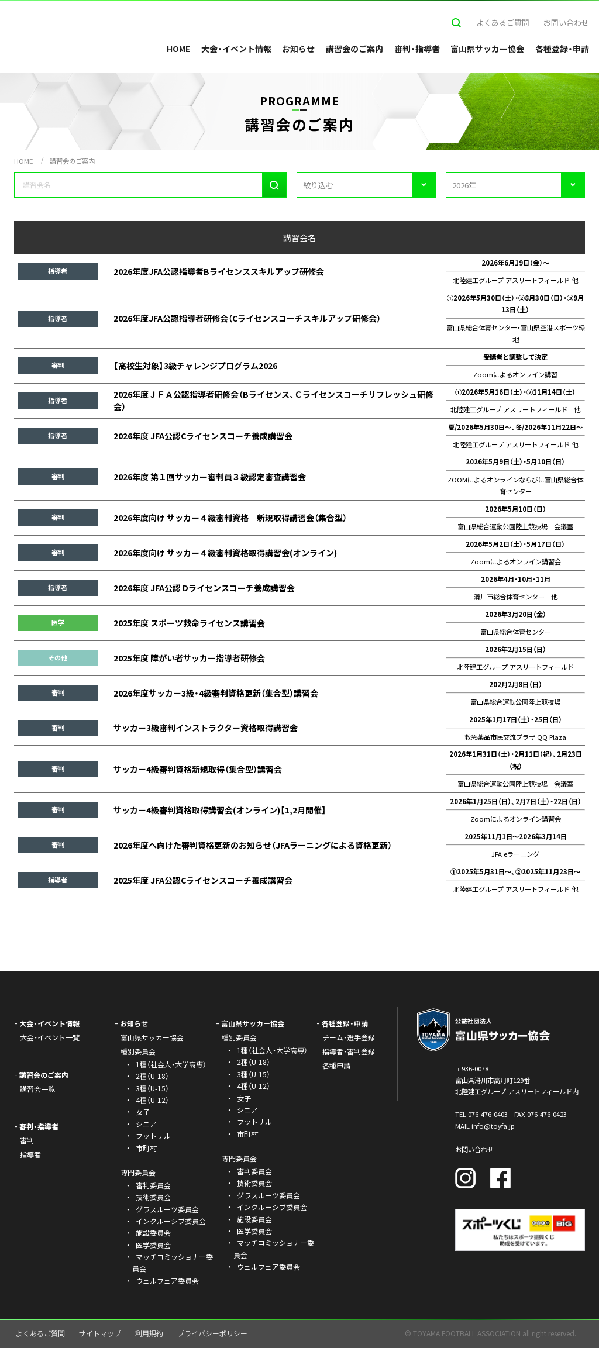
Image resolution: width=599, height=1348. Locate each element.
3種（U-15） (152, 1088)
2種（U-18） (152, 1076)
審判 (27, 1140)
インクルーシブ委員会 (171, 1221)
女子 (143, 1111)
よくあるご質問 (502, 22)
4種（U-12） (152, 1100)
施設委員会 (153, 1232)
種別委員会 (239, 1037)
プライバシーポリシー (212, 1333)
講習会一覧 (37, 1089)
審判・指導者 (417, 48)
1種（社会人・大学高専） (171, 1064)
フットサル (153, 1135)
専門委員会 (239, 1158)
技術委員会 (153, 1197)
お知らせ (298, 48)
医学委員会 (153, 1245)
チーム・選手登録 (348, 1037)
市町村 (146, 1148)
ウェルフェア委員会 (167, 1280)
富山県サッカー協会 (487, 48)
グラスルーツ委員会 (167, 1209)
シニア (146, 1124)
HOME (178, 48)
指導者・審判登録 (348, 1051)
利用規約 (149, 1333)
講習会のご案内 (354, 48)
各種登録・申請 (562, 48)
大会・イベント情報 (236, 48)
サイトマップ (100, 1333)
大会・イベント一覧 (50, 1037)
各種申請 (336, 1065)
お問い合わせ (566, 22)
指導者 (30, 1154)
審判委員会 (153, 1185)
